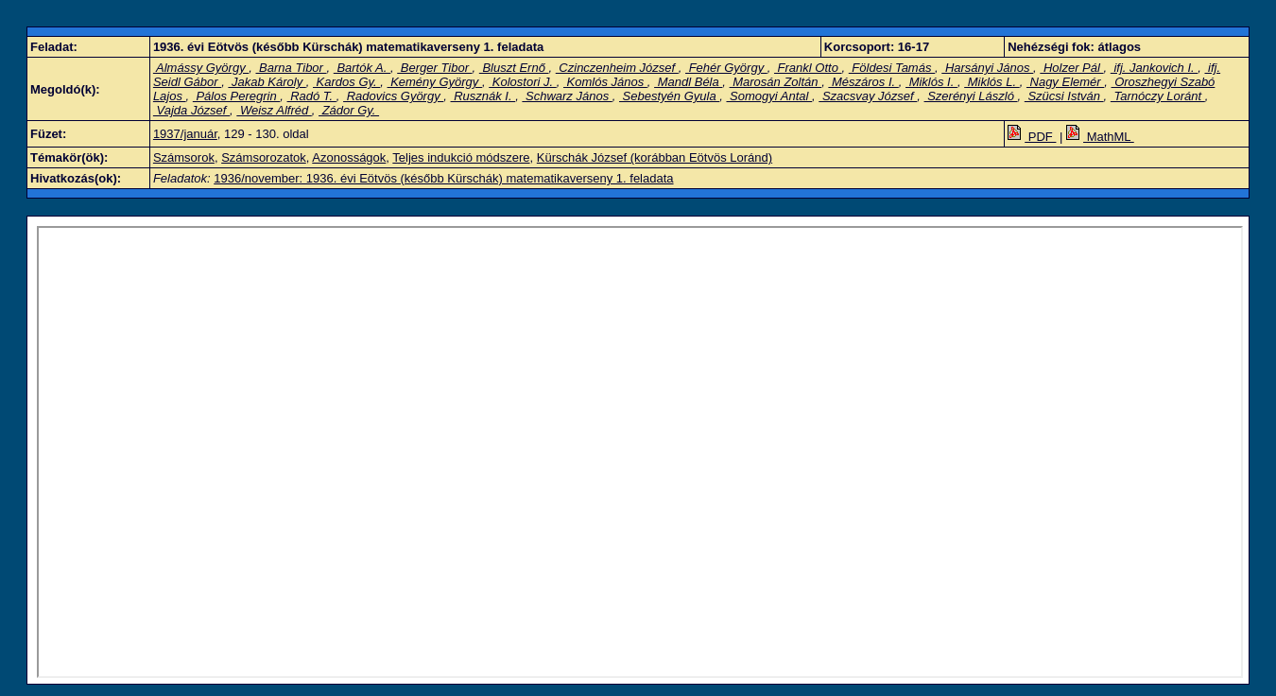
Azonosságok (349, 157)
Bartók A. (362, 68)
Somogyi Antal (769, 96)
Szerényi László (971, 96)
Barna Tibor (291, 68)
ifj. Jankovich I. (1154, 68)
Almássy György (201, 68)
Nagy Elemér (1065, 82)
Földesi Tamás (892, 68)
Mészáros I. (863, 82)
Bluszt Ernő (514, 68)
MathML (1100, 137)
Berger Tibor (434, 68)
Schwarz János (567, 96)
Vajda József (191, 110)
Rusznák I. (483, 96)
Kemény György (435, 82)
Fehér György (726, 68)
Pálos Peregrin (237, 96)
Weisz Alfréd (273, 110)
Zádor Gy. (349, 110)
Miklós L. (992, 82)
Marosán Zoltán (776, 82)
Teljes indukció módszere (460, 157)
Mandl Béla (688, 82)
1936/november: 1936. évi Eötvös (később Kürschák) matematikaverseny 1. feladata (443, 178)
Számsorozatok (263, 157)
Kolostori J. (523, 82)
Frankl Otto (808, 68)
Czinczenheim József (617, 68)
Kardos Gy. (346, 82)
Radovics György (393, 96)
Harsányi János (987, 68)
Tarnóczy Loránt (1158, 96)
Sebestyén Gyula (669, 96)
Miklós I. (931, 82)
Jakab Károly (266, 82)
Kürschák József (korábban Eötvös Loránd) (654, 157)
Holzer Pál (1071, 68)
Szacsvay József (868, 96)
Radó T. (311, 96)
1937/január (185, 134)
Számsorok (184, 157)
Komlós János (605, 82)
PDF (1032, 137)
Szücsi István (1064, 96)
